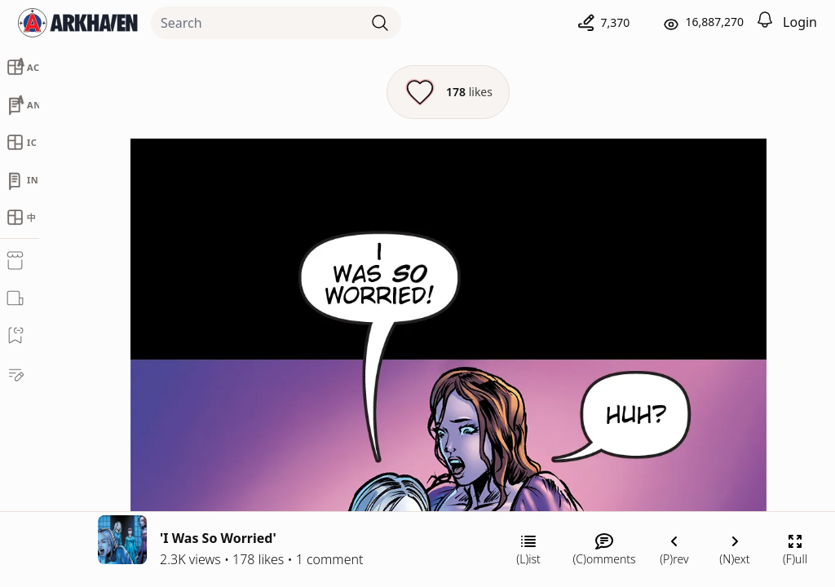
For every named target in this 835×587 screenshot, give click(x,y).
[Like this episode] (448, 92)
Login (800, 22)
